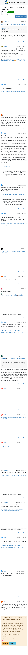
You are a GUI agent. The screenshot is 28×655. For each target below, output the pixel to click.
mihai (5, 388)
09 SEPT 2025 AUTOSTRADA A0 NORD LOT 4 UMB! (13, 391)
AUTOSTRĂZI (10, 11)
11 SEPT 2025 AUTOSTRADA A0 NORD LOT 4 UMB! (13, 475)
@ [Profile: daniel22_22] (5, 28)
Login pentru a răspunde (21, 16)
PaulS (5, 84)
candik (5, 356)
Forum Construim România (17, 2)
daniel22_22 (6, 21)
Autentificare (12, 643)
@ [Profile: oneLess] (3, 24)
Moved (4, 11)
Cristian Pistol (6, 166)
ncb (4, 248)
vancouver (6, 288)
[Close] (25, 618)
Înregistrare (5, 643)
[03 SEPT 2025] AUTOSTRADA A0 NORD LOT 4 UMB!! (14, 91)
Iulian (5, 115)
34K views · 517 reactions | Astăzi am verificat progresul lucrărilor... (14, 194)
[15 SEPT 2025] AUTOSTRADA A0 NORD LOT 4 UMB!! (14, 578)
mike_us (5, 46)
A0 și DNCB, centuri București (18, 24)
